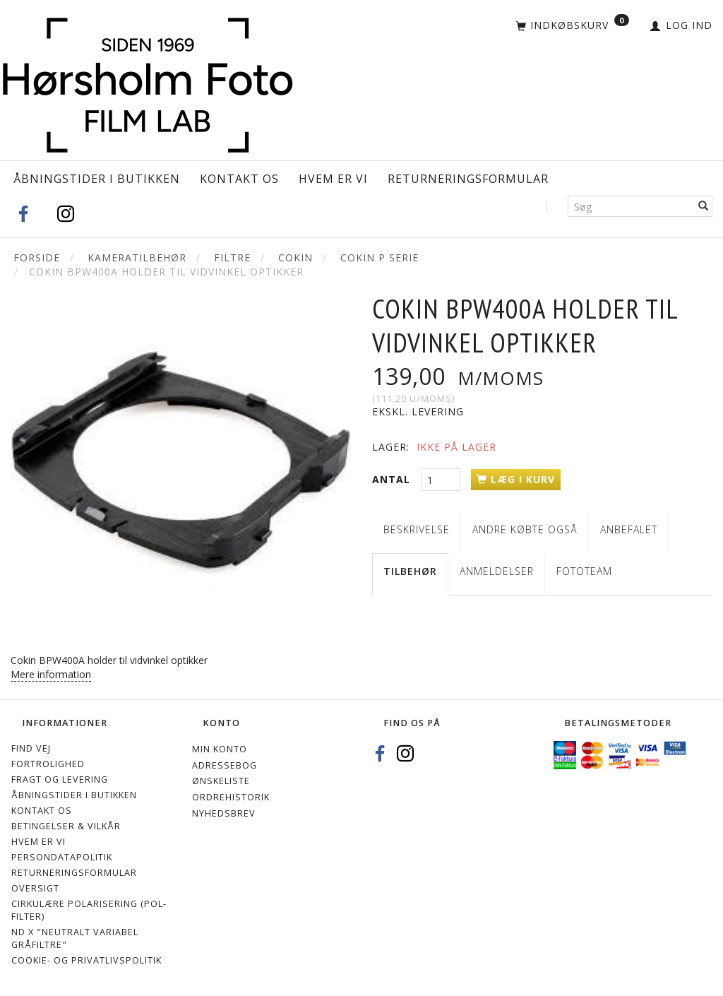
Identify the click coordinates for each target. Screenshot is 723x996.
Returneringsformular (468, 179)
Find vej (31, 748)
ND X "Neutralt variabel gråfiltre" (74, 938)
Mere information (51, 674)
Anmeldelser (497, 571)
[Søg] (703, 206)
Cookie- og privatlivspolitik (86, 960)
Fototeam (584, 571)
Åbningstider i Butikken (96, 179)
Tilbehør (410, 571)
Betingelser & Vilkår (66, 826)
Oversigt (35, 888)
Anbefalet (628, 529)
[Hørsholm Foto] (147, 81)
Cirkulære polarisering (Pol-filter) (89, 910)
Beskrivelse (416, 529)
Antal (393, 479)
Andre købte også (525, 529)
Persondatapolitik (61, 857)
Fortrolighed (48, 764)
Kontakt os (239, 179)
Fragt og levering (59, 779)
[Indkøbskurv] (572, 26)
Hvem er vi (333, 179)
